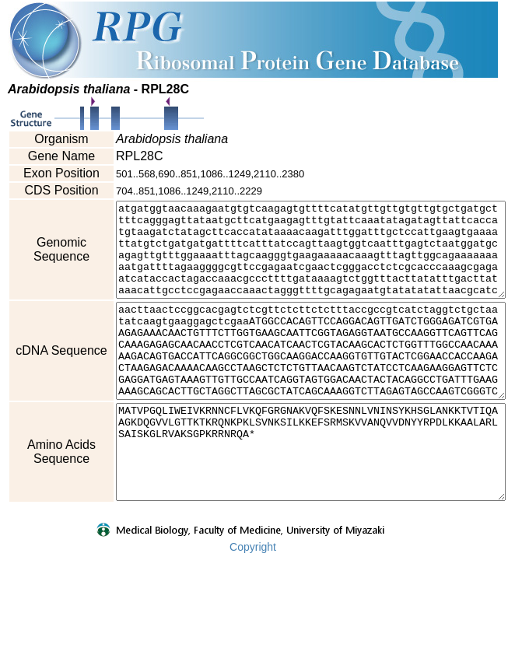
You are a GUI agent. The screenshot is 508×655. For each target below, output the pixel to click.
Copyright (252, 645)
